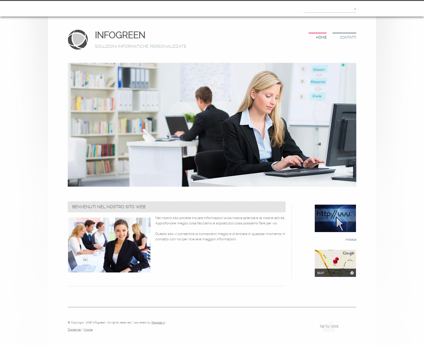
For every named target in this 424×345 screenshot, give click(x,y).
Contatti (348, 37)
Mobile (88, 329)
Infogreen (120, 35)
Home (321, 37)
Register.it (158, 322)
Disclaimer (74, 329)
